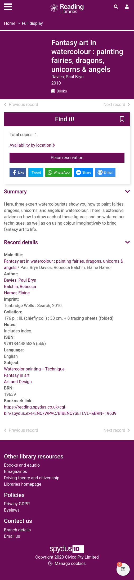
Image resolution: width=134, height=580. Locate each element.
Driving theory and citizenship (31, 477)
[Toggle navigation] (8, 6)
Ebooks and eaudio (22, 465)
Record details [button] (21, 242)
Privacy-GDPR (17, 503)
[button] (122, 119)
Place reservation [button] (88, 157)
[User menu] (127, 7)
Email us (12, 536)
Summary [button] (15, 191)
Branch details (17, 529)
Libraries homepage (22, 484)
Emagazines (15, 471)
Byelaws (12, 510)
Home (9, 23)
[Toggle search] (116, 7)
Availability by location (32, 145)
